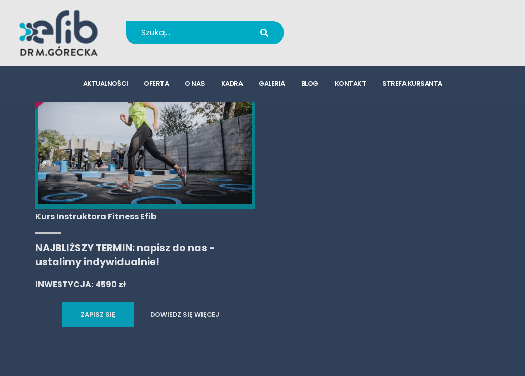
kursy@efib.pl (353, 39)
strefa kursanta (412, 83)
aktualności (105, 83)
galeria (272, 83)
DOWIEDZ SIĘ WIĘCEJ (184, 314)
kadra (232, 83)
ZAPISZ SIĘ (97, 314)
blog (309, 83)
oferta (156, 83)
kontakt (351, 83)
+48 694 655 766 (360, 26)
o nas (195, 83)
